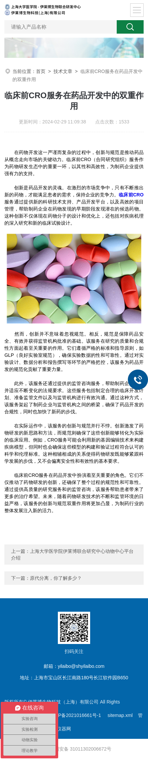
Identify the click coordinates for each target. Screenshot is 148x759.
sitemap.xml (120, 715)
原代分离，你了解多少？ (56, 578)
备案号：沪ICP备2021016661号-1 (66, 715)
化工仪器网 (59, 728)
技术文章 (62, 71)
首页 (40, 71)
